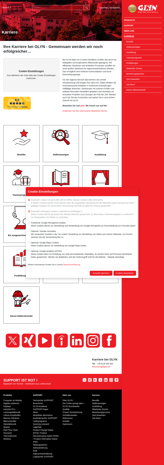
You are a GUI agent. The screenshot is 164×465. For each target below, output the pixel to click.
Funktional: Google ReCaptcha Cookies (83, 224)
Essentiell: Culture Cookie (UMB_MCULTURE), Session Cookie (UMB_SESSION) (83, 203)
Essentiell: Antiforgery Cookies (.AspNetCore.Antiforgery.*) (83, 214)
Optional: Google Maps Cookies (58, 244)
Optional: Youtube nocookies (83, 234)
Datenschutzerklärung (71, 265)
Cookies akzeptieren (125, 273)
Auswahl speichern (101, 273)
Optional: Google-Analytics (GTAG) (83, 254)
